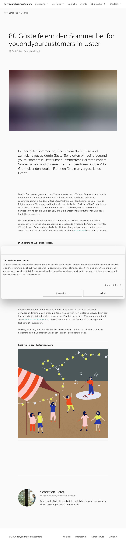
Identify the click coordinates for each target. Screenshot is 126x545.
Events (83, 3)
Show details (110, 285)
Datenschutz (97, 536)
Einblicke (72, 3)
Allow (103, 293)
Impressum (80, 536)
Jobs (92, 3)
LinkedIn (113, 536)
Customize (62, 293)
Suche (100, 3)
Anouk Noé (80, 230)
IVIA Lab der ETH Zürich (35, 319)
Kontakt (66, 536)
